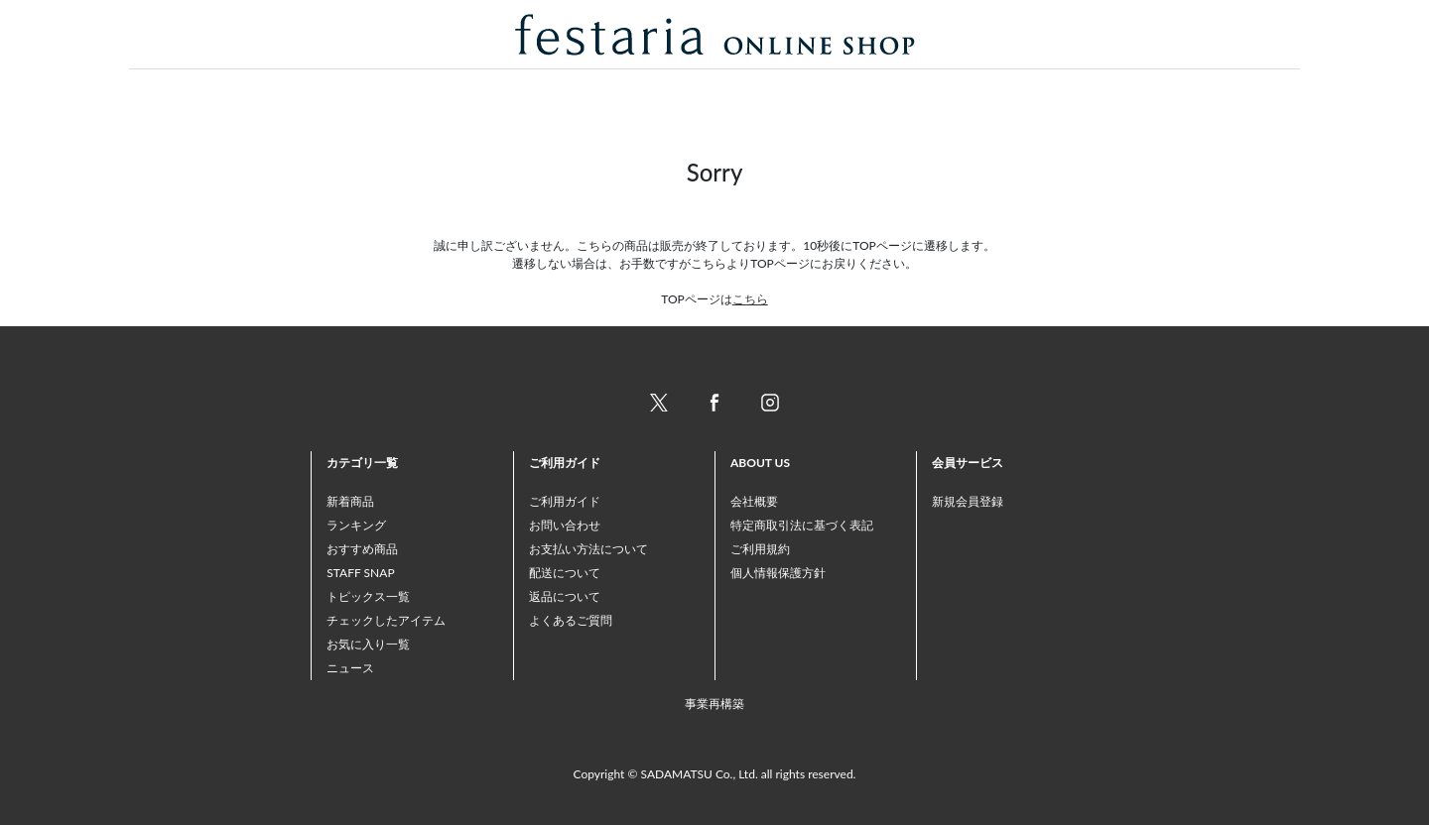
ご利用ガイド (564, 501)
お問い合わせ (564, 525)
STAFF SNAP (360, 572)
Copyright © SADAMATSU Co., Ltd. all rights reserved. (715, 773)
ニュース (350, 667)
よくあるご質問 (570, 620)
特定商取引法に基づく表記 (801, 525)
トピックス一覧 (368, 596)
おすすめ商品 (362, 548)
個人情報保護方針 (778, 572)
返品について (564, 596)
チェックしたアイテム (386, 620)
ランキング (356, 525)
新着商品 (350, 501)
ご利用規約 (760, 548)
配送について (564, 572)
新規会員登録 (967, 501)
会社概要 (754, 501)
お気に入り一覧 (368, 644)
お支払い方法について (588, 548)
